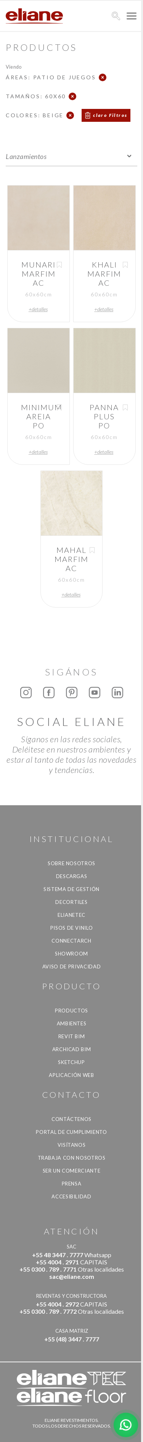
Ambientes (72, 1023)
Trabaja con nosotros (72, 1158)
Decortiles (71, 902)
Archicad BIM (71, 1049)
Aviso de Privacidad (71, 966)
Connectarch (71, 941)
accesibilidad (71, 1196)
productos (71, 1011)
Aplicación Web (71, 1075)
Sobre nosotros (71, 863)
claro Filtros (110, 115)
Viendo (13, 66)
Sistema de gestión (71, 889)
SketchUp (71, 1062)
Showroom (71, 954)
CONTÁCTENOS (71, 1119)
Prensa (72, 1184)
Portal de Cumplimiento (71, 1132)
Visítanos (72, 1145)
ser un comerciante (72, 1171)
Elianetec (71, 915)
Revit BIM (71, 1036)
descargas (71, 876)
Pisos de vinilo (71, 928)
